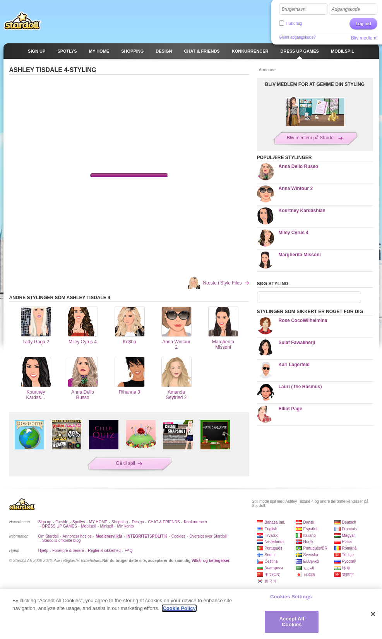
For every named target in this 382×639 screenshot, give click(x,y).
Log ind (363, 23)
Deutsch (349, 522)
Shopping (119, 522)
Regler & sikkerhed (104, 550)
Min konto (125, 526)
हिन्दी (346, 568)
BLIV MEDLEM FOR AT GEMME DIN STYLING (315, 84)
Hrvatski (272, 535)
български (274, 568)
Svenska (310, 555)
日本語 (309, 574)
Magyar (348, 535)
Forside (61, 522)
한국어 (270, 581)
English (271, 529)
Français (349, 529)
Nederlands (274, 542)
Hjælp (43, 550)
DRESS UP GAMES (59, 526)
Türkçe (348, 555)
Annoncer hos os (77, 536)
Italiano (309, 535)
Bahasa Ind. (275, 522)
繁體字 (348, 574)
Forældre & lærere (68, 550)
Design (138, 522)
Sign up (44, 522)
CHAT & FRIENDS (164, 522)
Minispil (106, 526)
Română (349, 548)
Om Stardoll (48, 536)
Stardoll (22, 21)
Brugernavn (294, 9)
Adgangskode (346, 9)
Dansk (308, 522)
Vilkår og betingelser (211, 560)
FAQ (128, 550)
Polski (347, 542)
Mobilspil (88, 526)
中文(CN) (273, 574)
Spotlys (78, 522)
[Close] (373, 614)
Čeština (271, 561)
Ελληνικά (311, 561)
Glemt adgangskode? (297, 37)
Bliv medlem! (364, 38)
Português (274, 548)
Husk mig (294, 23)
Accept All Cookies (291, 622)
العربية (308, 568)
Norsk (308, 542)
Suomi (270, 555)
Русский (349, 561)
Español (310, 529)
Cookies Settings (291, 597)
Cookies (178, 536)
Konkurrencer (195, 522)
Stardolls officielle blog (61, 540)
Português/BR (315, 548)
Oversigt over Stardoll (207, 536)
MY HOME (98, 522)
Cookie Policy (179, 608)
